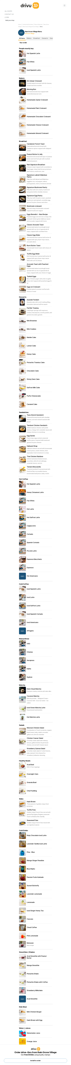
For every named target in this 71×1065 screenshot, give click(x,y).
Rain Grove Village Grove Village (31, 26)
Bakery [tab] (29, 38)
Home (19, 24)
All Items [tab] (22, 38)
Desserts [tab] (45, 38)
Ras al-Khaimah (38, 24)
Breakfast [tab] (36, 38)
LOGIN (7, 17)
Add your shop (9, 20)
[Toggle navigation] (64, 5)
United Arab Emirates (28, 24)
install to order (35, 1060)
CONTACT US (9, 14)
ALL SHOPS (8, 11)
